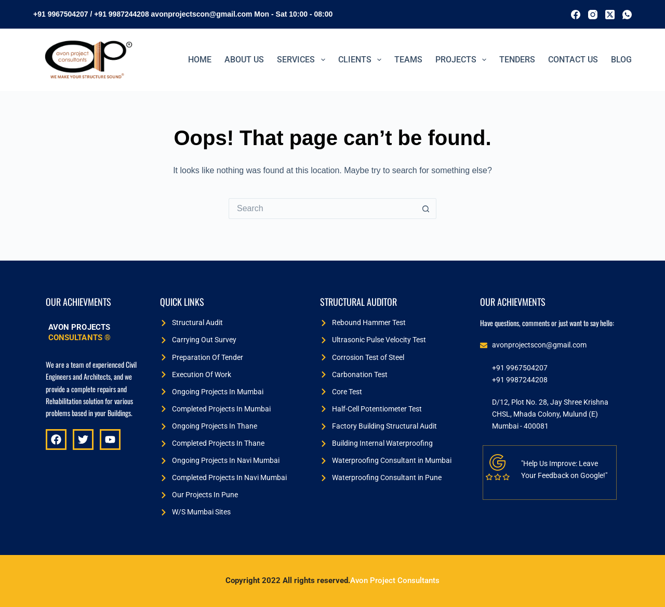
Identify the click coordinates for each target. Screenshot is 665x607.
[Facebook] (575, 14)
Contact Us (573, 59)
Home (199, 59)
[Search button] (426, 208)
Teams (408, 59)
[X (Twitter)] (610, 14)
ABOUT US (244, 59)
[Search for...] (322, 208)
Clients (361, 60)
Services (303, 60)
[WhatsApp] (627, 14)
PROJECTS (462, 60)
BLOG (621, 59)
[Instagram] (592, 14)
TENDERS (517, 59)
